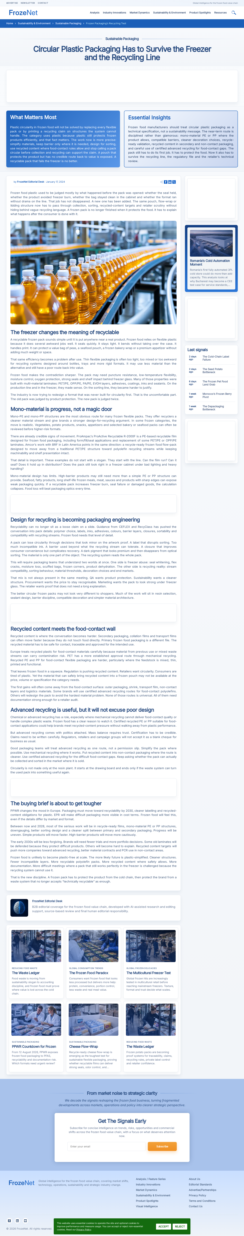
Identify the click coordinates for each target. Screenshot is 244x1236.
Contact (43, 3)
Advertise (12, 3)
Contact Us (195, 1206)
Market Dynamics (140, 12)
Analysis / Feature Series (151, 1179)
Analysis (94, 12)
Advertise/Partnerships (202, 1190)
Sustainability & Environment (169, 12)
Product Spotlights (200, 12)
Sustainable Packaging (68, 23)
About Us (194, 1179)
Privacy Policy (197, 1195)
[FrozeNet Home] (22, 11)
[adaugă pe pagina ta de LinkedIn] (170, 182)
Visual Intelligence (147, 1206)
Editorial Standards (200, 1184)
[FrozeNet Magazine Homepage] (22, 1181)
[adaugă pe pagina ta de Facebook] (165, 182)
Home (9, 23)
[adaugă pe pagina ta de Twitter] (174, 182)
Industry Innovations (114, 12)
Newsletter (28, 3)
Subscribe (162, 1146)
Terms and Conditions (202, 1200)
